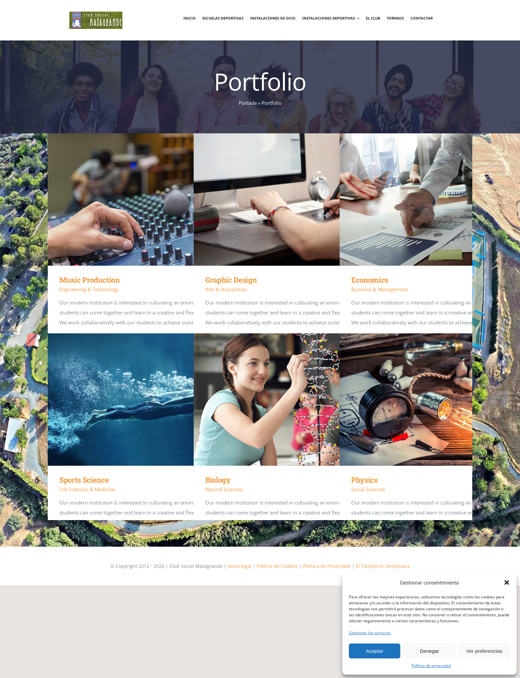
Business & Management (379, 289)
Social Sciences (368, 489)
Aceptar (374, 651)
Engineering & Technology (89, 289)
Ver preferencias (484, 651)
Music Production (89, 280)
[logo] (95, 14)
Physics (364, 480)
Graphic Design (231, 280)
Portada (248, 103)
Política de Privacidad (327, 566)
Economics (369, 280)
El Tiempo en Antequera (383, 566)
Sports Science (84, 480)
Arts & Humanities (226, 289)
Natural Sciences (224, 489)
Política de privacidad (431, 665)
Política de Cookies (277, 566)
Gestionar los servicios (370, 633)
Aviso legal (239, 566)
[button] (506, 582)
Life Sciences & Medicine (87, 489)
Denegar (429, 651)
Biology (218, 480)
